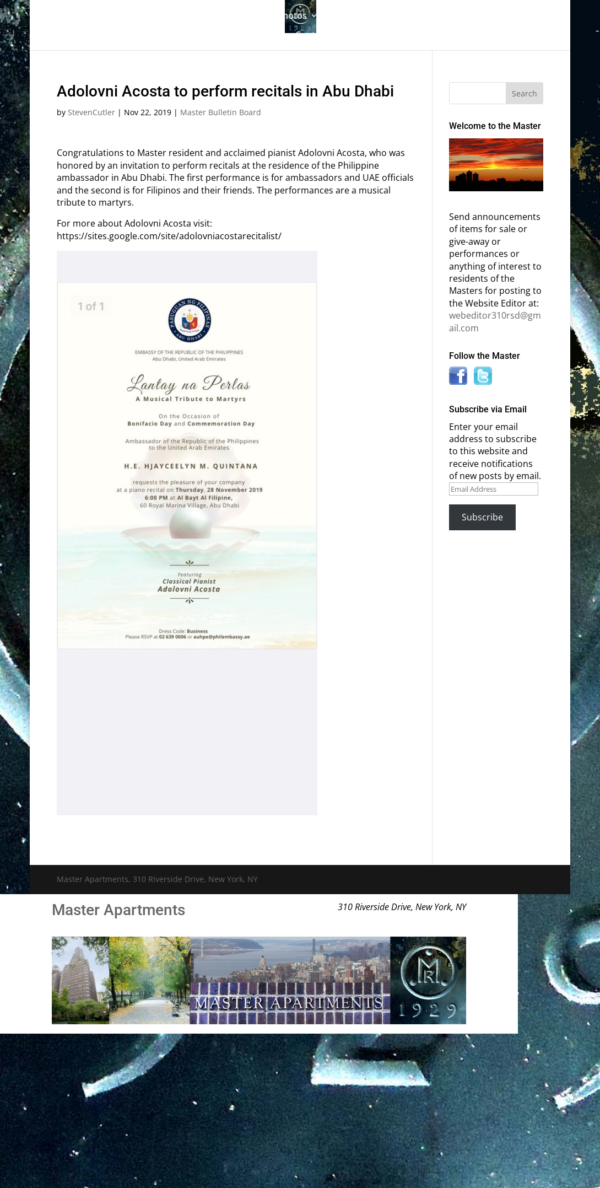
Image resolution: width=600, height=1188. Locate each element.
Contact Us (318, 36)
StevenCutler (91, 112)
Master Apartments (118, 910)
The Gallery (150, 16)
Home (99, 16)
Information (464, 16)
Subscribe (482, 517)
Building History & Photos (253, 16)
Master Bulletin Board (378, 16)
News (258, 36)
